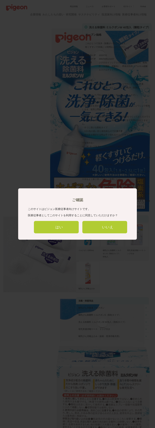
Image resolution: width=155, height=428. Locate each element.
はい (59, 227)
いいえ (107, 227)
